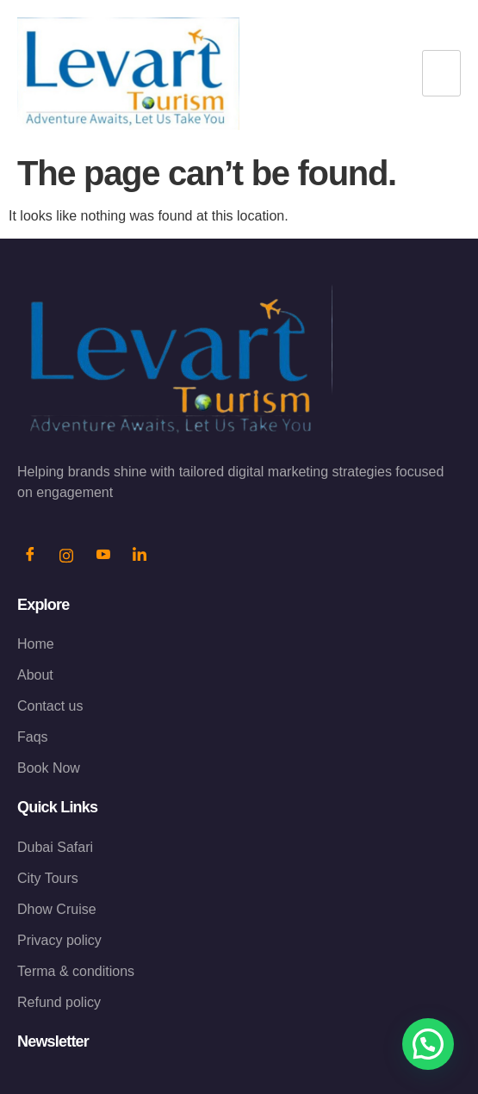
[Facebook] (30, 556)
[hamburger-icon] (441, 73)
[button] (428, 1044)
